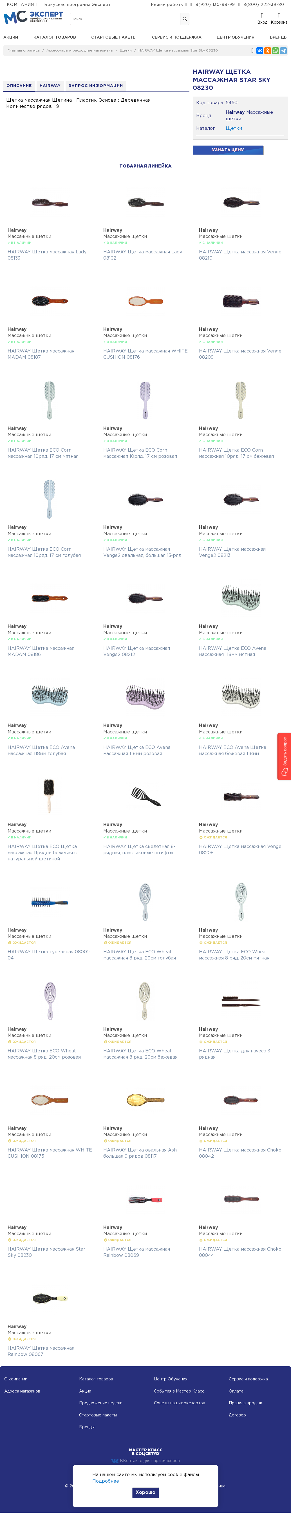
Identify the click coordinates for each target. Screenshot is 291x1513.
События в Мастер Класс (179, 1391)
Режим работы (167, 4)
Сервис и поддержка (177, 37)
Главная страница (24, 50)
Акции (10, 37)
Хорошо (145, 1492)
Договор (237, 1415)
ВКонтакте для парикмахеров (145, 1461)
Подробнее (105, 1481)
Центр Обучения (170, 1379)
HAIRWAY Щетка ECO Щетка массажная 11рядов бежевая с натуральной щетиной (42, 853)
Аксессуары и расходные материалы (79, 50)
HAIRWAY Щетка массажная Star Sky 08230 (178, 50)
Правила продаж (245, 1403)
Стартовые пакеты (113, 37)
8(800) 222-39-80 (263, 4)
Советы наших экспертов (179, 1403)
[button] (284, 756)
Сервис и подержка (248, 1379)
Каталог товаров (54, 37)
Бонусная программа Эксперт (77, 4)
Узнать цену (228, 150)
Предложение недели (100, 1403)
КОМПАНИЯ (20, 4)
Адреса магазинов (22, 1391)
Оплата (236, 1391)
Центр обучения (235, 37)
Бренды (279, 37)
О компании (15, 1379)
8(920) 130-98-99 (215, 4)
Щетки (126, 50)
